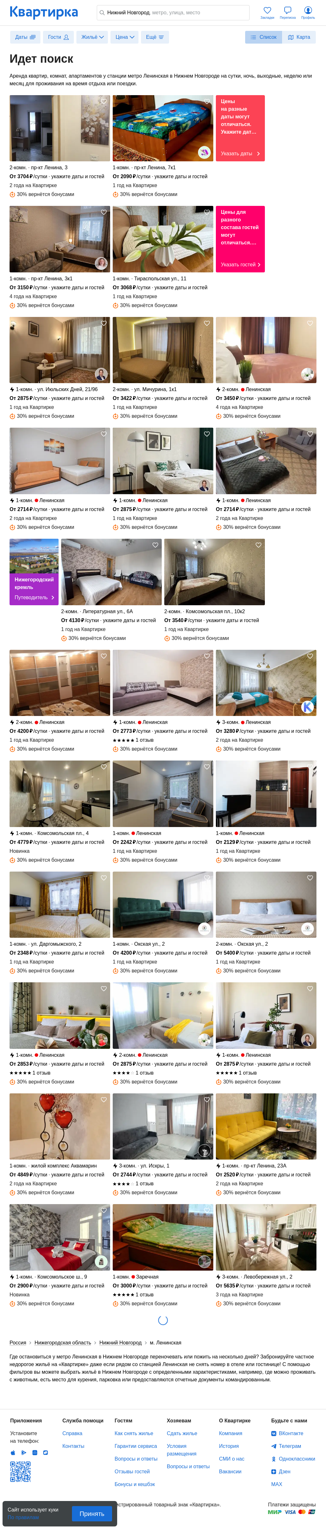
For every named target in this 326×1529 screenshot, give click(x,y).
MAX (276, 1484)
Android (24, 1452)
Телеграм (290, 1446)
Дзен (284, 1471)
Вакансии (230, 1471)
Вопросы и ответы (136, 1459)
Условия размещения (181, 1449)
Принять (92, 1513)
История (229, 1446)
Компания (230, 1433)
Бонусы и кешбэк (135, 1484)
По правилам (23, 1515)
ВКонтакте (291, 1433)
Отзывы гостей (132, 1471)
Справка (72, 1433)
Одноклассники (297, 1459)
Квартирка (48, 13)
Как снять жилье (134, 1433)
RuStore (45, 1452)
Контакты (73, 1446)
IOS (13, 1452)
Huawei (35, 1452)
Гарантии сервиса (136, 1446)
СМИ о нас (231, 1459)
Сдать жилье (182, 1433)
